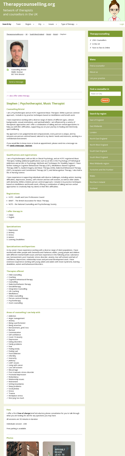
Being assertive (14, 325)
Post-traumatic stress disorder (20, 372)
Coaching (11, 277)
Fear (9, 346)
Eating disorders (14, 342)
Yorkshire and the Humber (101, 169)
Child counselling (14, 275)
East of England (97, 120)
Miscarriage (12, 370)
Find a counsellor (97, 65)
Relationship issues (15, 379)
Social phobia (13, 388)
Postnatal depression (16, 374)
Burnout (11, 330)
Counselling (12, 282)
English (10, 217)
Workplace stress (15, 395)
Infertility (11, 356)
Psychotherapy (14, 300)
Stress (10, 391)
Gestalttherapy (14, 286)
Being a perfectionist (16, 323)
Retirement (12, 381)
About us (94, 72)
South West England (99, 157)
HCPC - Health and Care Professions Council (26, 197)
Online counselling (15, 296)
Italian (10, 215)
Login (122, 24)
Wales (92, 176)
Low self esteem (14, 367)
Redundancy (12, 377)
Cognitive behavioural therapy (20, 279)
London (93, 132)
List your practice (97, 78)
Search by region (98, 113)
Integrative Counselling (17, 289)
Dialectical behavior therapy (19, 284)
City (39, 24)
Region (28, 24)
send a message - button (21, 145)
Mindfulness (12, 293)
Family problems (14, 344)
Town (18, 24)
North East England (98, 138)
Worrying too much (15, 398)
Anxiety (11, 320)
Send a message (16, 82)
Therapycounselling (99, 33)
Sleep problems (14, 386)
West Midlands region (99, 163)
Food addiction (13, 353)
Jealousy (11, 360)
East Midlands (96, 126)
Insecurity (12, 358)
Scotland (93, 188)
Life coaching (13, 291)
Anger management (16, 318)
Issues (51, 24)
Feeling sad (12, 351)
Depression (12, 339)
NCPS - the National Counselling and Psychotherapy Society (32, 204)
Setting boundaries (15, 384)
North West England (99, 145)
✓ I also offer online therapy (18, 96)
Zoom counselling (15, 303)
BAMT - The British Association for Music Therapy (29, 200)
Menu (93, 59)
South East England (98, 151)
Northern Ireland (97, 182)
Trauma (11, 393)
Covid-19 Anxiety (14, 337)
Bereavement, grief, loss (18, 327)
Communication (14, 332)
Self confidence (14, 334)
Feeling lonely (13, 349)
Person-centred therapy (17, 298)
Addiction (11, 316)
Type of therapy (67, 24)
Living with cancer (15, 365)
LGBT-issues (13, 363)
